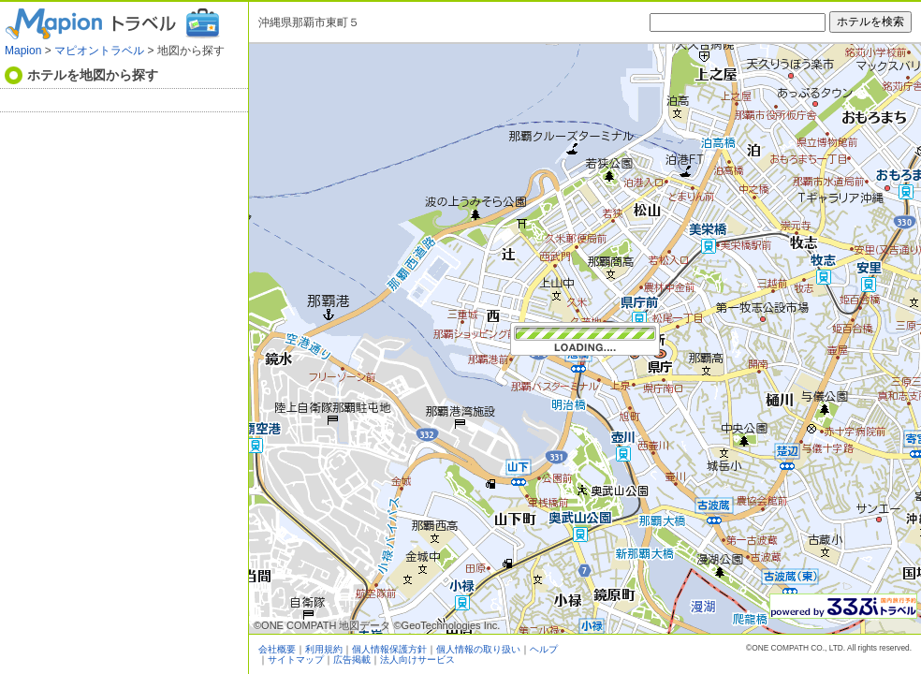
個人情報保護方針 (389, 649)
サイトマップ (296, 659)
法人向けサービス (417, 659)
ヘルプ (544, 649)
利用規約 (324, 649)
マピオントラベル (99, 50)
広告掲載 (352, 659)
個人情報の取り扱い (478, 649)
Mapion (23, 50)
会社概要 (277, 649)
